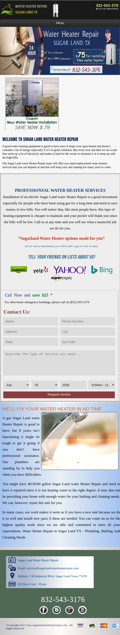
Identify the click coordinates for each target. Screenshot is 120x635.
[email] (52, 568)
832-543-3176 (63, 599)
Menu (60, 23)
